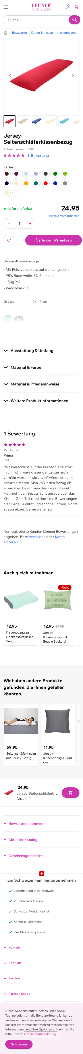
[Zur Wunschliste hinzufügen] (9, 240)
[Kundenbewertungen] (41, 474)
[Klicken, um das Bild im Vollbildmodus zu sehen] (41, 75)
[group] (15, 155)
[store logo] (41, 7)
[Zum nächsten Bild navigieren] (73, 75)
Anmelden (37, 536)
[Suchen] (74, 19)
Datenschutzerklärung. (40, 1034)
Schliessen (19, 1044)
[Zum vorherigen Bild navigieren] (10, 75)
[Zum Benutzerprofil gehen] (68, 6)
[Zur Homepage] (6, 33)
